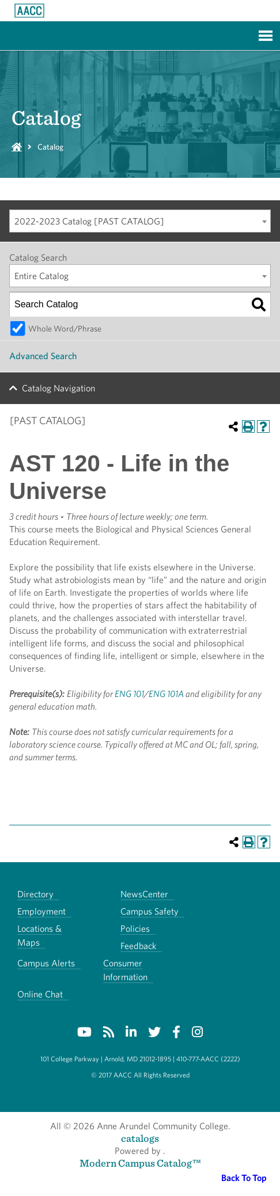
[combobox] (140, 221)
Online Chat (40, 994)
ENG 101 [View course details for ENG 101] (129, 693)
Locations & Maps (39, 935)
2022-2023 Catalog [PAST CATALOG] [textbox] (89, 221)
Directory (35, 894)
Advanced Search (43, 356)
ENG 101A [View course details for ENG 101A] (166, 693)
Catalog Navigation (58, 388)
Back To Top (244, 1177)
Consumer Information (125, 970)
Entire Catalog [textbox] (41, 276)
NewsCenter (144, 894)
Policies (135, 928)
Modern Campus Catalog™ (140, 1163)
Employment (41, 911)
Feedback (138, 945)
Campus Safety (149, 911)
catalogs (140, 1138)
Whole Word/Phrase (64, 328)
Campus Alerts (46, 963)
